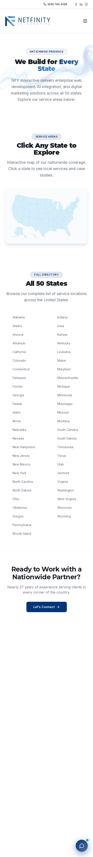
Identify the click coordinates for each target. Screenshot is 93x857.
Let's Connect (46, 607)
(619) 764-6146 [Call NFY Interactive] (55, 4)
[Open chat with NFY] (82, 846)
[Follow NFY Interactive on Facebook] (75, 4)
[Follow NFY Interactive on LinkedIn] (81, 4)
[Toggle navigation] (85, 21)
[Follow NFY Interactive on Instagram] (86, 4)
